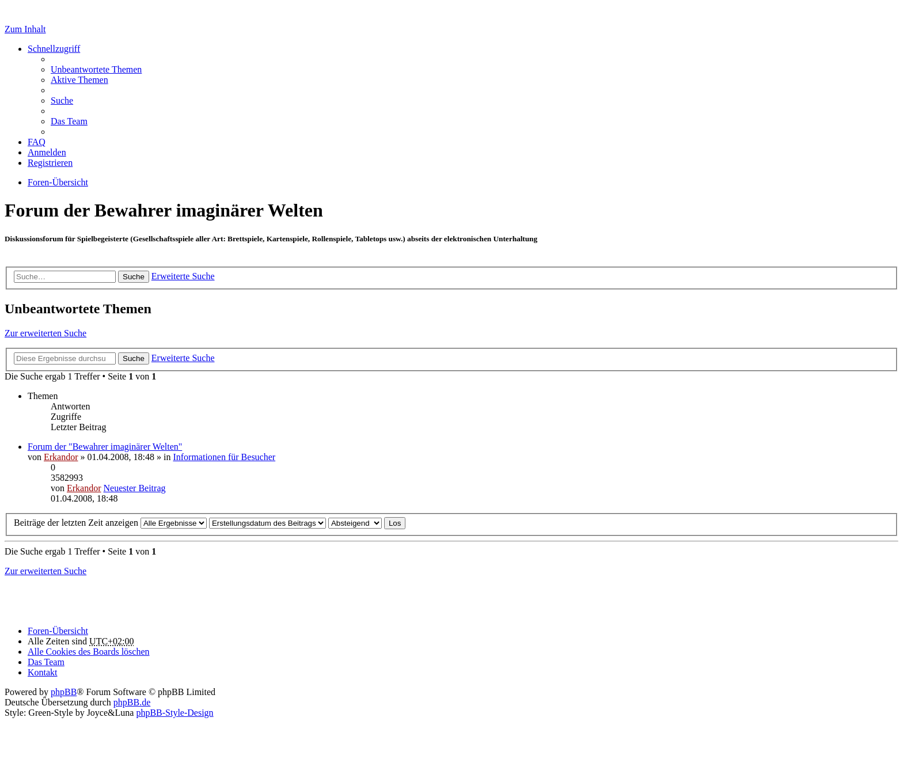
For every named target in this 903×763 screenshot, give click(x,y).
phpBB (64, 692)
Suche (134, 276)
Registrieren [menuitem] (50, 163)
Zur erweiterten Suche (45, 333)
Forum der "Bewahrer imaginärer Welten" (105, 446)
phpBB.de (131, 702)
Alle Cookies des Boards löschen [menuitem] (89, 651)
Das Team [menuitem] (69, 121)
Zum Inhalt (25, 29)
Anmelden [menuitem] (47, 152)
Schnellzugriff (54, 49)
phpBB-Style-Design (174, 713)
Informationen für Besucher (224, 457)
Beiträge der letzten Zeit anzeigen (110, 522)
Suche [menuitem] (62, 100)
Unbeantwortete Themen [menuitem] (96, 69)
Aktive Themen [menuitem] (79, 80)
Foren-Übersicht (58, 631)
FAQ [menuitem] (36, 142)
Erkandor (61, 457)
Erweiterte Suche (183, 276)
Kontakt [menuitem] (43, 672)
